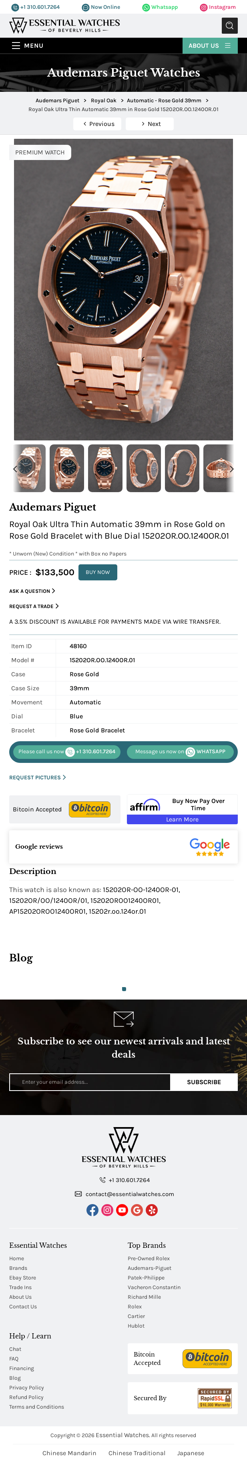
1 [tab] (124, 989)
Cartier (136, 1316)
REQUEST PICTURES (37, 777)
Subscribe (204, 1082)
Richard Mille (144, 1297)
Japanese (190, 1453)
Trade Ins (20, 1287)
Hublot (136, 1325)
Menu (34, 45)
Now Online (101, 7)
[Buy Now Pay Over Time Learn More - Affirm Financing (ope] (182, 809)
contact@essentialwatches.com (124, 1194)
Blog (15, 1378)
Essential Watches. (123, 1435)
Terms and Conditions (36, 1406)
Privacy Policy (26, 1387)
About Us (210, 45)
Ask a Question (32, 591)
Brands (18, 1268)
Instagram (218, 7)
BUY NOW (98, 572)
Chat (15, 1349)
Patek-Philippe (146, 1277)
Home (16, 1258)
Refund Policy (26, 1397)
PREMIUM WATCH (40, 152)
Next (232, 468)
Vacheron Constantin (154, 1287)
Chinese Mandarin (69, 1453)
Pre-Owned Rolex (149, 1258)
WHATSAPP (180, 752)
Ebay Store (22, 1277)
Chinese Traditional (136, 1453)
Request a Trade (34, 606)
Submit (230, 26)
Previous (15, 468)
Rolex (135, 1306)
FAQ (13, 1358)
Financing (21, 1368)
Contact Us (23, 1306)
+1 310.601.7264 (35, 7)
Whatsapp (160, 7)
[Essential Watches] (64, 25)
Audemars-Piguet (149, 1268)
